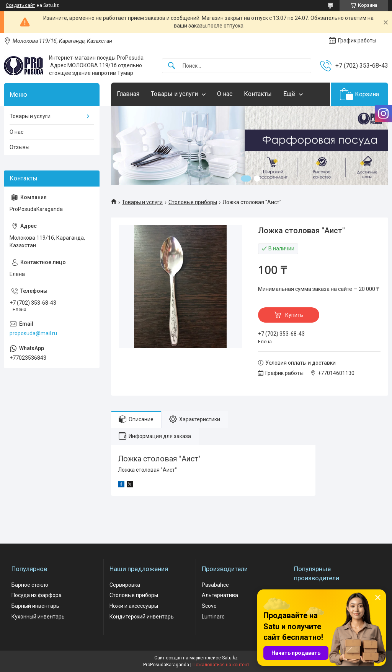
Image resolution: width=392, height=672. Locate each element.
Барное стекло (29, 585)
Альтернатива (220, 595)
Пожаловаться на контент (221, 664)
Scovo (209, 606)
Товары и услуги (174, 93)
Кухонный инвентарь (38, 617)
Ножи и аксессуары (133, 606)
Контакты (258, 93)
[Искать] (171, 66)
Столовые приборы (192, 202)
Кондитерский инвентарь (141, 617)
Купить (294, 315)
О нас (224, 93)
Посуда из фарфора (36, 595)
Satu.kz (230, 658)
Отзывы (19, 147)
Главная (128, 93)
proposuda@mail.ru (33, 333)
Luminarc (213, 617)
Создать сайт (20, 5)
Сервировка (124, 585)
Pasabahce (215, 585)
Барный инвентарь (35, 606)
